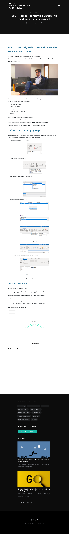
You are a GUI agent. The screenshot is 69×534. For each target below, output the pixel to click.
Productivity (34, 12)
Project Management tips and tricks (19, 5)
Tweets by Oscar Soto (25, 503)
